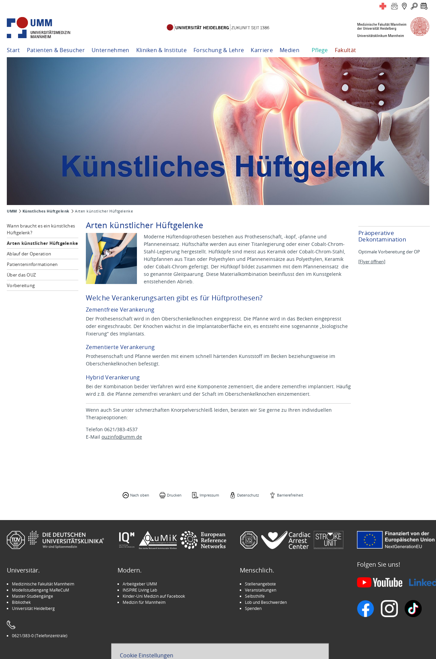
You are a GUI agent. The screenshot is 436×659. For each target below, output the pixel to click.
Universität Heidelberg (33, 608)
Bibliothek (21, 602)
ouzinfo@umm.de (122, 437)
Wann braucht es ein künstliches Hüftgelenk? (41, 229)
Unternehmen (110, 50)
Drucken (174, 495)
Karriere (262, 50)
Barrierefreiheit (290, 495)
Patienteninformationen (32, 264)
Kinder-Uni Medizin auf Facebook (154, 596)
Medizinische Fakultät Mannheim (43, 583)
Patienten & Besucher (56, 50)
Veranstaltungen (260, 590)
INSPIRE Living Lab (140, 590)
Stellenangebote (260, 583)
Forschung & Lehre (218, 50)
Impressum (209, 495)
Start (13, 50)
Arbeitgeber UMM (140, 583)
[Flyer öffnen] (371, 262)
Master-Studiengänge (32, 596)
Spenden (253, 608)
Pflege (320, 50)
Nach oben (139, 495)
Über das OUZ (21, 275)
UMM (12, 211)
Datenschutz (248, 495)
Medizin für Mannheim (144, 602)
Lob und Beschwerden (266, 602)
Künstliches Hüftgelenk (45, 211)
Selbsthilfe (255, 596)
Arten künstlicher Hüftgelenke (42, 243)
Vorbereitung (21, 285)
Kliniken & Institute (161, 50)
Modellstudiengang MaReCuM (40, 590)
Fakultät (345, 50)
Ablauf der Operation (29, 254)
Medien (289, 50)
